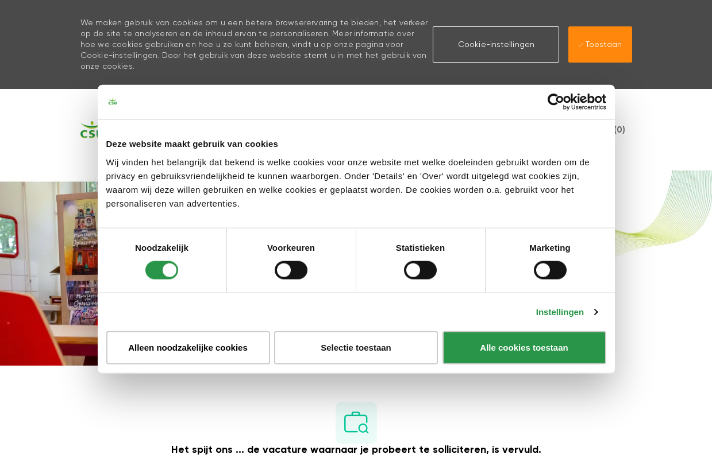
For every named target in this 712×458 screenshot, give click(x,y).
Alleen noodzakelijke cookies (188, 347)
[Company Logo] (91, 129)
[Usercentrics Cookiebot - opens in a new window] (556, 102)
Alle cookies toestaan (524, 347)
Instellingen (560, 312)
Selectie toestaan (356, 347)
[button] (496, 44)
